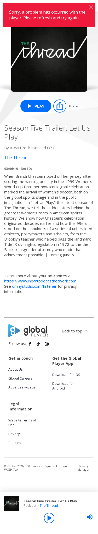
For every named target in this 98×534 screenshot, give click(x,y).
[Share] (65, 106)
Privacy (14, 433)
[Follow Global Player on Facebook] (30, 346)
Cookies (14, 442)
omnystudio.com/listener (34, 286)
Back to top (76, 331)
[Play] (49, 518)
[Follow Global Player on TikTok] (38, 346)
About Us (15, 369)
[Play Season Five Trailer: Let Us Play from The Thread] (35, 106)
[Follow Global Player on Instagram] (46, 346)
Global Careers (20, 378)
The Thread (49, 505)
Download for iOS (66, 374)
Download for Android (63, 386)
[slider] (90, 517)
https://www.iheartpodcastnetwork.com (40, 280)
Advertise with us (22, 387)
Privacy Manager (83, 467)
